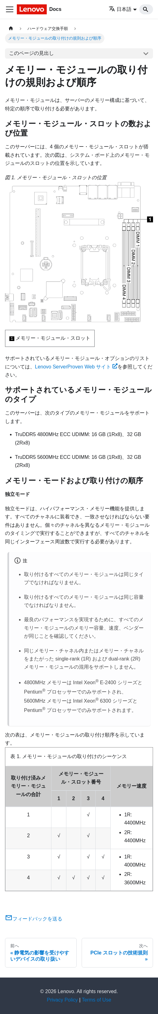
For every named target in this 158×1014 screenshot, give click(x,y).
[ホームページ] (11, 28)
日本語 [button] (120, 9)
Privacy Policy (62, 999)
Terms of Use (96, 999)
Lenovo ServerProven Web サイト (76, 366)
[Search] (146, 9)
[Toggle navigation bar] (9, 9)
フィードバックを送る (33, 918)
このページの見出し (31, 53)
